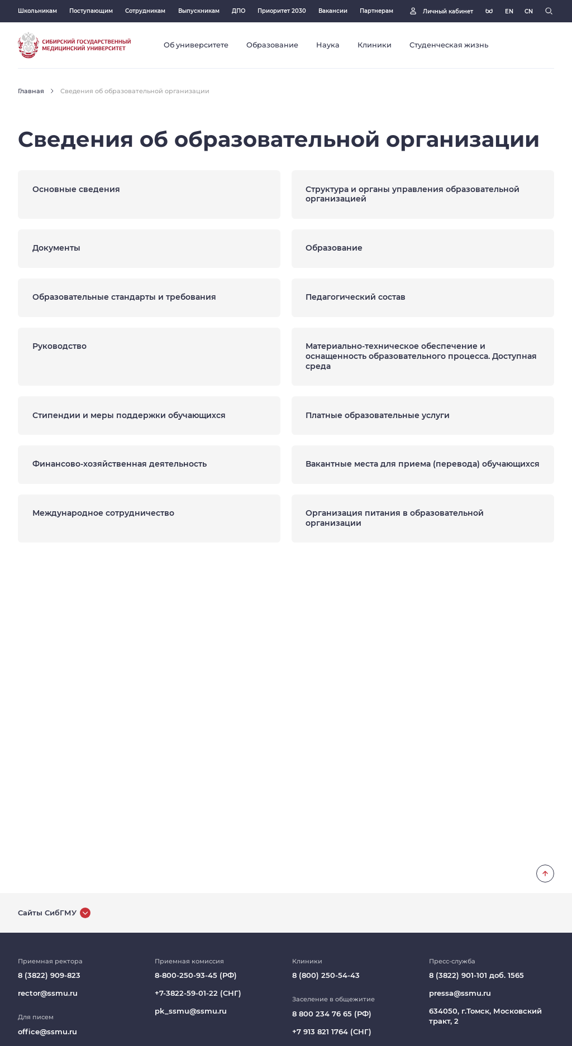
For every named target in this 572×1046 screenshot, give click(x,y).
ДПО (238, 11)
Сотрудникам (145, 11)
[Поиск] (549, 11)
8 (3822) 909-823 (49, 975)
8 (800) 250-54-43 (326, 975)
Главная (31, 91)
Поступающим (91, 11)
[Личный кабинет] (440, 11)
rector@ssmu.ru (48, 993)
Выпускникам (199, 11)
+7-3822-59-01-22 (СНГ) (198, 993)
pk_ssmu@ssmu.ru (191, 1011)
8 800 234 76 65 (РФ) (331, 1014)
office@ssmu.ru (47, 1032)
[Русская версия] (509, 11)
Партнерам (376, 11)
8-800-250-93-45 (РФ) (196, 975)
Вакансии (332, 11)
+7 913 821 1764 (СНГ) (331, 1032)
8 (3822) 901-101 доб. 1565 (476, 975)
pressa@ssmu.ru (460, 993)
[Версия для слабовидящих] (489, 11)
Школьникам (37, 11)
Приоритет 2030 (282, 11)
